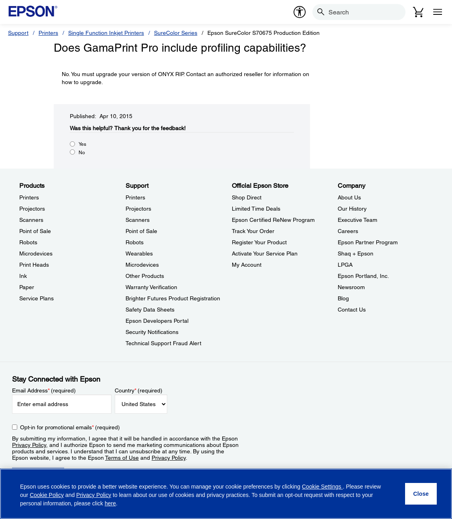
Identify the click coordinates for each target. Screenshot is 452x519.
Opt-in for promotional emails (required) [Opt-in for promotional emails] (70, 427)
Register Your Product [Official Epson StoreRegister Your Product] (259, 242)
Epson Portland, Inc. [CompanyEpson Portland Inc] (363, 276)
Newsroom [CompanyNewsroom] (351, 287)
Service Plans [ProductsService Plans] (36, 298)
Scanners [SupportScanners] (138, 220)
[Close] (421, 494)
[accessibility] (299, 12)
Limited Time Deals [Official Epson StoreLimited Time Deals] (256, 208)
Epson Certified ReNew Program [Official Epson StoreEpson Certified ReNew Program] (273, 220)
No (82, 152)
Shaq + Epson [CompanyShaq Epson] (355, 253)
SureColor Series (175, 33)
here (110, 503)
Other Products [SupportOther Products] (145, 276)
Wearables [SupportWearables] (139, 253)
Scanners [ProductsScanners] (31, 220)
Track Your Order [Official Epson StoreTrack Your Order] (253, 231)
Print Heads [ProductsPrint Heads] (34, 265)
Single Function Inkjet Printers (106, 33)
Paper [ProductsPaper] (26, 287)
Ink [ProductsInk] (23, 276)
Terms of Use (122, 458)
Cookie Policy (47, 495)
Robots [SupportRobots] (135, 242)
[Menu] (437, 12)
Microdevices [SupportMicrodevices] (142, 265)
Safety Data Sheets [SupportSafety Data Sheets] (150, 309)
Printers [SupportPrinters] (135, 197)
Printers (48, 33)
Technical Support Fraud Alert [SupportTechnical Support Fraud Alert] (163, 343)
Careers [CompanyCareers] (348, 231)
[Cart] (418, 12)
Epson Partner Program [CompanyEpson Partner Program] (368, 242)
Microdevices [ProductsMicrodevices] (36, 253)
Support (18, 33)
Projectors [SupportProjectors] (138, 208)
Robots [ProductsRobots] (28, 242)
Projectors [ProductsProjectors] (32, 208)
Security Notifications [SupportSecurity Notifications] (152, 332)
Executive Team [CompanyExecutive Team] (357, 220)
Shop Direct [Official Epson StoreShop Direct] (246, 197)
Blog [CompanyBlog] (343, 298)
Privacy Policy (29, 445)
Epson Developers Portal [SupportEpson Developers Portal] (157, 321)
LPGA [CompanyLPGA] (345, 265)
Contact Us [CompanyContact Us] (352, 309)
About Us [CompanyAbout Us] (349, 197)
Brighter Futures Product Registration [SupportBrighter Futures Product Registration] (173, 298)
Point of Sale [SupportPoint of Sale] (141, 231)
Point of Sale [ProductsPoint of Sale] (35, 231)
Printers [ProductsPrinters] (29, 197)
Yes (82, 144)
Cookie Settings (322, 486)
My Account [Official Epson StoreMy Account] (246, 265)
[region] (226, 494)
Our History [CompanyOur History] (352, 208)
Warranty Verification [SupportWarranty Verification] (151, 287)
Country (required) (138, 390)
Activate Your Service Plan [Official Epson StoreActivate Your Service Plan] (265, 253)
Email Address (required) (44, 390)
